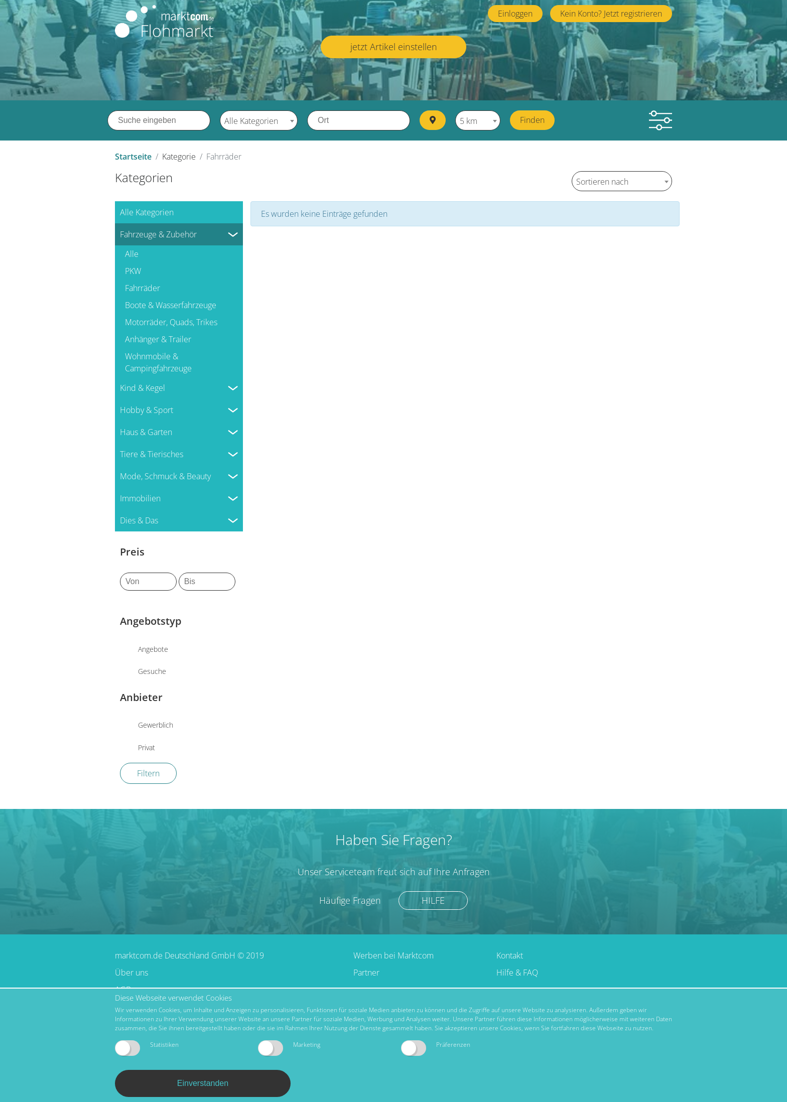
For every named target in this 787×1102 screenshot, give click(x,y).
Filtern (148, 773)
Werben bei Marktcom (393, 955)
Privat (146, 747)
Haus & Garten (146, 432)
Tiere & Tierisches (151, 454)
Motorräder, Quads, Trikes (171, 322)
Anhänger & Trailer (158, 339)
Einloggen (515, 13)
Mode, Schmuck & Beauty (165, 476)
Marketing (289, 1048)
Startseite (133, 156)
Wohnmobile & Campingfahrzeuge (158, 362)
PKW (133, 271)
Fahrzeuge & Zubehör (158, 234)
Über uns (131, 972)
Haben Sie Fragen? (393, 839)
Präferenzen (435, 1048)
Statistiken (147, 1048)
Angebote (153, 649)
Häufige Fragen (350, 900)
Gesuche (152, 671)
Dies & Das (139, 520)
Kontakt (509, 955)
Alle (132, 253)
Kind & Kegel (142, 387)
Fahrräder (142, 288)
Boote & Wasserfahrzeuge (170, 305)
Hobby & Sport (146, 410)
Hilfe (433, 900)
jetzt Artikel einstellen (393, 47)
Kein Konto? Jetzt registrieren (611, 13)
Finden (532, 119)
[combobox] (259, 120)
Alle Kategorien (147, 212)
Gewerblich (155, 725)
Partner (366, 972)
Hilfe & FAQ (517, 972)
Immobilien (140, 498)
